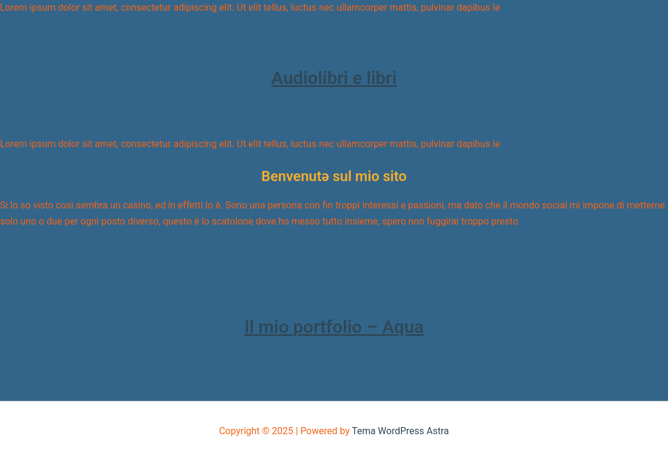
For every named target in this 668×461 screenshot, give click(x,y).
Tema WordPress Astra (400, 431)
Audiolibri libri (334, 77)
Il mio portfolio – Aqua (334, 326)
